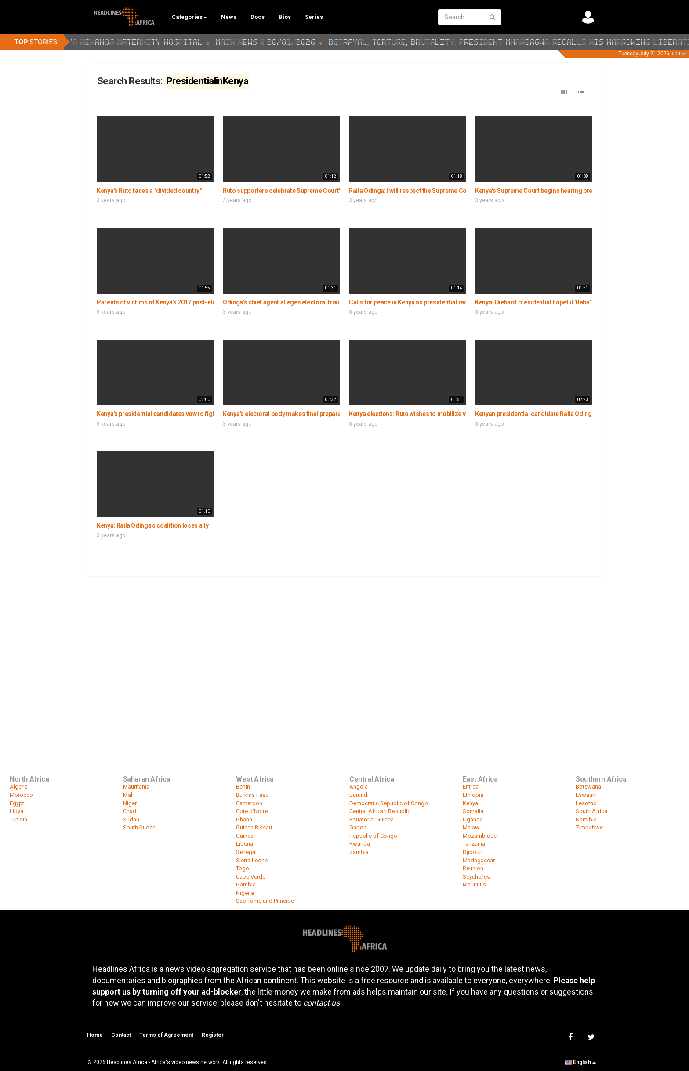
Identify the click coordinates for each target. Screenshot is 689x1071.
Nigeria (245, 893)
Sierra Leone (252, 860)
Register (213, 1035)
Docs (257, 17)
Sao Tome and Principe (265, 900)
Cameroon (249, 803)
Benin (243, 786)
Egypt (17, 803)
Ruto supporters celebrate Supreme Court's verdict (293, 190)
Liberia (244, 843)
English (580, 1062)
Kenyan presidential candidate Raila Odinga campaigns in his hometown (574, 413)
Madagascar (479, 860)
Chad (129, 811)
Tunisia (18, 819)
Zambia (359, 852)
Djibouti (472, 852)
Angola (358, 786)
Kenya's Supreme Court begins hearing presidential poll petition (562, 190)
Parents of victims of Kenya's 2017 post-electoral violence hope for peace (198, 302)
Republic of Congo (373, 835)
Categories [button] (189, 17)
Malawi (472, 827)
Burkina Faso (252, 795)
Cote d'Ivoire (252, 811)
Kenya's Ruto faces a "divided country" (149, 190)
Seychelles (476, 876)
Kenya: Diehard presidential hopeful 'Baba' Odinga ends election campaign (577, 302)
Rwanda (359, 843)
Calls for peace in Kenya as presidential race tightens (422, 302)
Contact (121, 1035)
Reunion (473, 868)
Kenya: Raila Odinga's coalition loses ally (152, 525)
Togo (242, 868)
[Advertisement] (344, 642)
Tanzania (474, 843)
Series (314, 17)
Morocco (21, 795)
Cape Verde (250, 876)
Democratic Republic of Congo (388, 803)
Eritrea (471, 786)
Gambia (246, 884)
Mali (128, 795)
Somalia (473, 811)
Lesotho (586, 803)
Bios (285, 17)
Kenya (470, 803)
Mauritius (474, 884)
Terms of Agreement (166, 1035)
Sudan (131, 819)
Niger (130, 803)
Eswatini (586, 795)
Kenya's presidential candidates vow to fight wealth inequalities (184, 413)
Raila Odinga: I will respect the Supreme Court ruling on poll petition (441, 190)
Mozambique (480, 835)
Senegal (246, 852)
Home (95, 1035)
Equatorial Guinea (371, 819)
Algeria (19, 786)
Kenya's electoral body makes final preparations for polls (301, 413)
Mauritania (136, 786)
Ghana (244, 819)
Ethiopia (473, 795)
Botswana (588, 786)
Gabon (357, 827)
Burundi (359, 795)
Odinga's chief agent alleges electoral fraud (283, 302)
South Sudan (139, 827)
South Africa (591, 811)
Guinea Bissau (254, 827)
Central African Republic (379, 811)
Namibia (586, 819)
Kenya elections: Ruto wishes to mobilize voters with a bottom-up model (448, 413)
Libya (16, 811)
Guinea (245, 835)
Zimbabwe (589, 827)
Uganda (473, 819)
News (228, 17)
